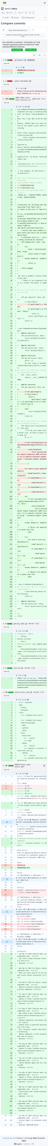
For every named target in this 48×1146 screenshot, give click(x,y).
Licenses (26, 1144)
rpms (7, 8)
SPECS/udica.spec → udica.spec (24, 766)
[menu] (28, 30)
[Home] (4, 3)
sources (17, 668)
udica (14, 8)
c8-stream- (17, 50)
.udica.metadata (21, 81)
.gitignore (19, 60)
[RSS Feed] (3, 13)
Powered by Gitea (9, 1138)
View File (6, 63)
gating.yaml (19, 624)
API (32, 1144)
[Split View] (39, 55)
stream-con (30, 50)
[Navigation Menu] (45, 3)
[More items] (45, 17)
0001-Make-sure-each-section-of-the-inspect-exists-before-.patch (24, 99)
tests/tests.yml (22, 692)
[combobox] (18, 30)
